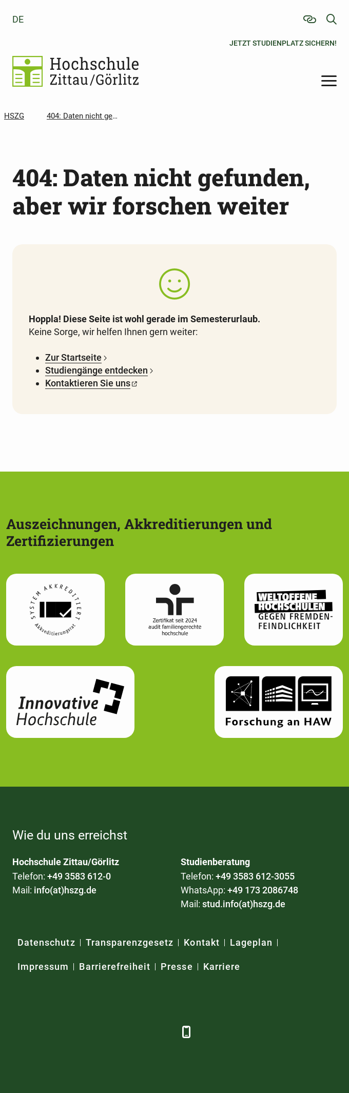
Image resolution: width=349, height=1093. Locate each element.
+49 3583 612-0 (79, 876)
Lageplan (251, 942)
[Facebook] (21, 1032)
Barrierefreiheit (114, 966)
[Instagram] (134, 1032)
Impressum (43, 966)
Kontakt (201, 942)
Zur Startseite (73, 357)
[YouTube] (106, 1032)
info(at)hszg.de (65, 890)
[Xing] (78, 1032)
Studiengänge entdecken (96, 370)
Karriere (221, 966)
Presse (176, 966)
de (18, 19)
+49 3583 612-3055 (255, 876)
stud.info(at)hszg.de (243, 904)
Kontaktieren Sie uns (87, 383)
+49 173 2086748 (262, 890)
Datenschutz (46, 942)
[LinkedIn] (50, 1032)
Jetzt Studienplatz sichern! (283, 43)
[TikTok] (162, 1032)
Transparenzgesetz (130, 942)
